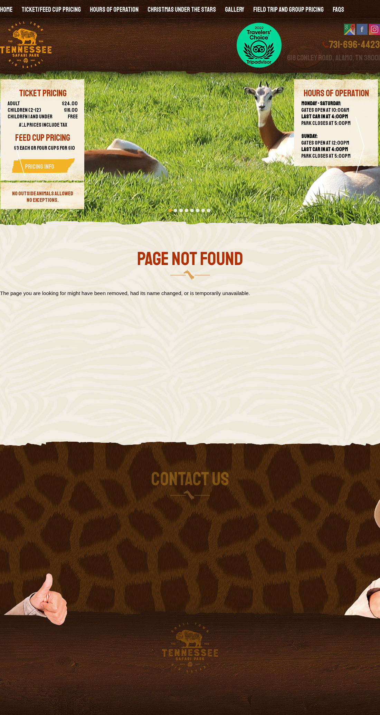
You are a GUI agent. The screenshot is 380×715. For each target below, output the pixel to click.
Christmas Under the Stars (182, 10)
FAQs (338, 10)
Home (6, 10)
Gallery (234, 10)
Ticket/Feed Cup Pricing (51, 10)
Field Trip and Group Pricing (288, 10)
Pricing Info (39, 166)
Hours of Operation (114, 10)
